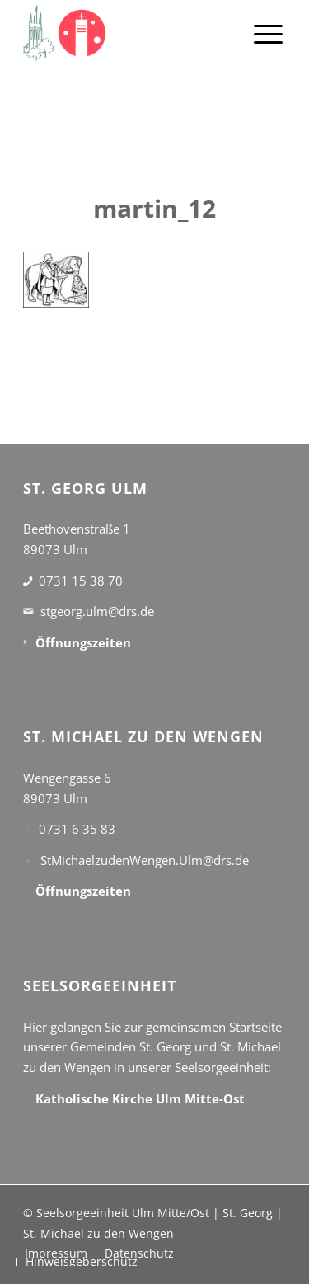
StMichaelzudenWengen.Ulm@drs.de (144, 860)
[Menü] (268, 33)
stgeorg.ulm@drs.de (97, 611)
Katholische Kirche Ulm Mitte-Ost (140, 1098)
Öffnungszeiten (83, 642)
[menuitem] (268, 33)
